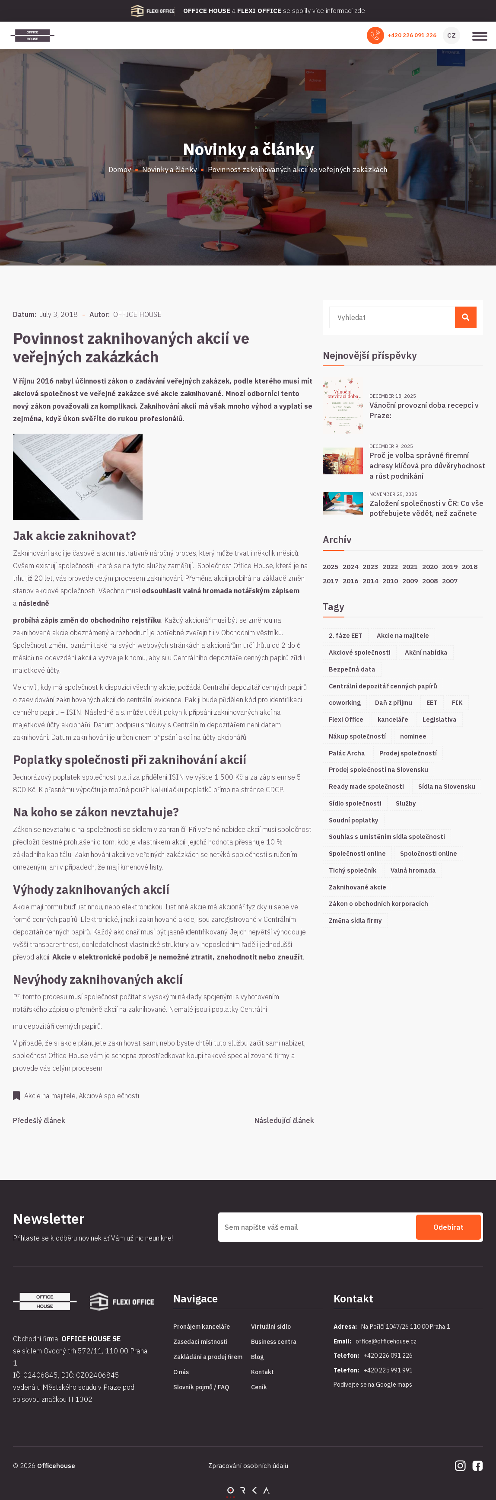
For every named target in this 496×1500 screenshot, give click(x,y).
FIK (457, 702)
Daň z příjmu (393, 702)
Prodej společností (408, 753)
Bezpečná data (352, 669)
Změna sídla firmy (355, 920)
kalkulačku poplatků (181, 789)
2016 (350, 580)
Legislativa (440, 719)
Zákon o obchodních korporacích (378, 903)
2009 (410, 580)
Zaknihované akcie (357, 887)
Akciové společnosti (360, 652)
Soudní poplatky (353, 820)
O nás (181, 1372)
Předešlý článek (39, 1120)
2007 (450, 580)
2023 (370, 566)
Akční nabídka (426, 652)
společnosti (75, 565)
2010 (390, 580)
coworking (345, 702)
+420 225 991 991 (388, 1370)
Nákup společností (357, 736)
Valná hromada (413, 870)
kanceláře (393, 719)
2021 (410, 566)
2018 (469, 566)
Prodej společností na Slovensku (378, 769)
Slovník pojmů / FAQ (201, 1387)
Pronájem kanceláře (201, 1326)
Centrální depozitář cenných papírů (383, 686)
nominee (413, 736)
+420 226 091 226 (412, 35)
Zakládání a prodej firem (207, 1357)
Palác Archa (347, 753)
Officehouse (56, 1466)
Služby (406, 803)
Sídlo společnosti (355, 803)
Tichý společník (352, 870)
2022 (390, 566)
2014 (370, 580)
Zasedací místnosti (200, 1342)
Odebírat (448, 1227)
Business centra (273, 1342)
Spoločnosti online (428, 853)
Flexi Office (346, 719)
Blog (257, 1357)
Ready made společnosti (366, 786)
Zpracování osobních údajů (248, 1466)
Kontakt (262, 1372)
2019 (450, 566)
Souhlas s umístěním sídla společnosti (387, 836)
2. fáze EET (345, 635)
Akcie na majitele (403, 635)
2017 (330, 580)
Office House (68, 1055)
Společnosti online (357, 853)
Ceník (259, 1387)
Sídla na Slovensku (446, 786)
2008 (430, 580)
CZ (451, 35)
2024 (350, 566)
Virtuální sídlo (271, 1326)
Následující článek (284, 1120)
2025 (330, 566)
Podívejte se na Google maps (373, 1384)
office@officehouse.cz (386, 1341)
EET (432, 702)
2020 (430, 566)
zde (359, 10)
